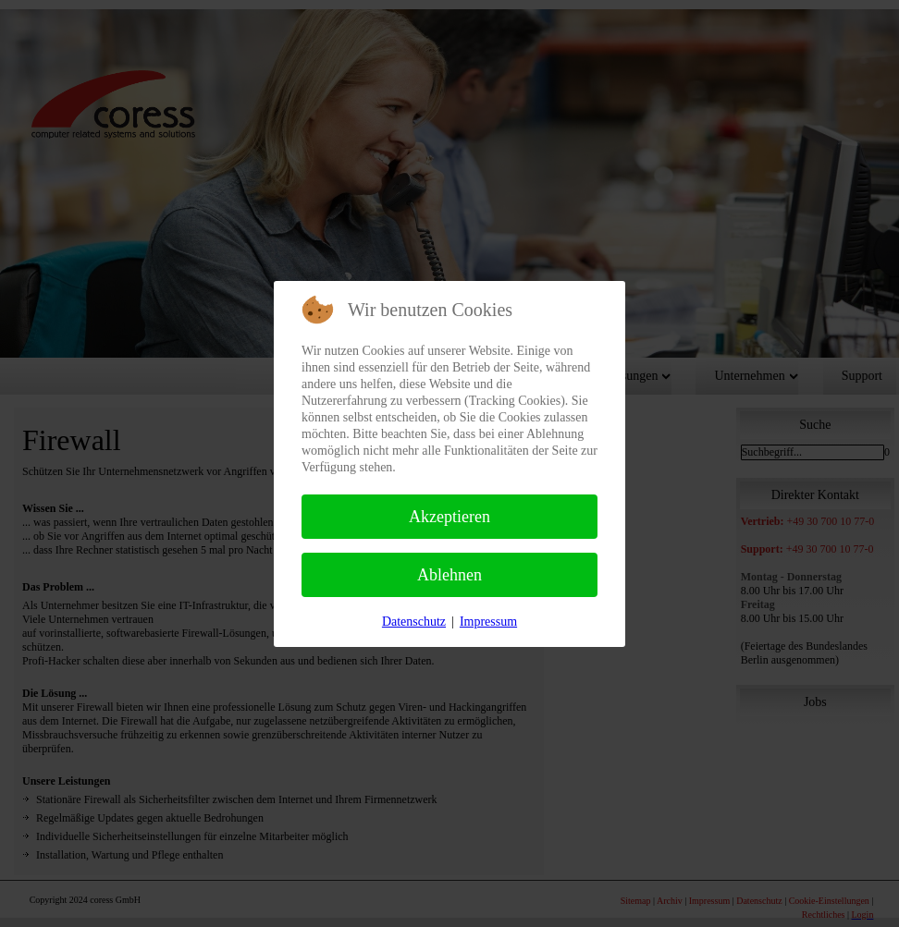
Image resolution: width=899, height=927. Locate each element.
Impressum (488, 621)
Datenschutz (414, 621)
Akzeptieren (449, 516)
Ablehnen (449, 575)
